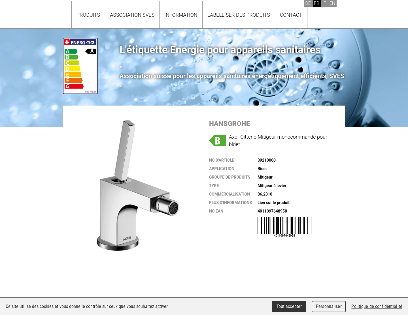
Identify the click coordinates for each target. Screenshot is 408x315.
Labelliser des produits (238, 15)
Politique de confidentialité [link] (376, 306)
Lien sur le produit (274, 202)
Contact (291, 15)
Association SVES (132, 15)
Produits (88, 15)
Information (180, 15)
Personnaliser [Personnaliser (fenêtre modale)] (329, 306)
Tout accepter (289, 306)
